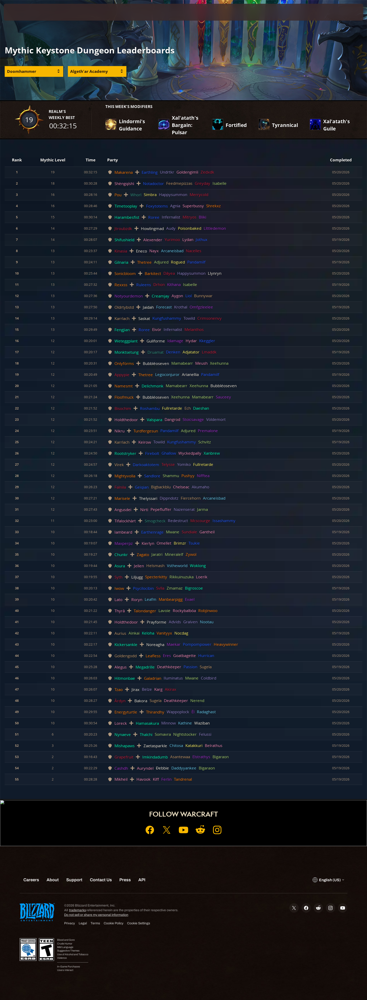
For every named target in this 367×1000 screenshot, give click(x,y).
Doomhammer (21, 71)
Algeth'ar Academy (89, 71)
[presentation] (21, 12)
